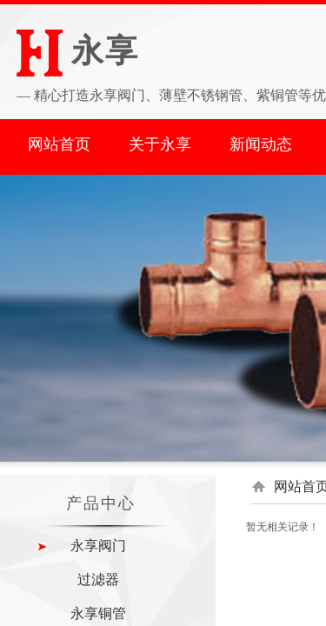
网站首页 (59, 144)
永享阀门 (98, 545)
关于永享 (160, 144)
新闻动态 (261, 144)
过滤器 (98, 579)
